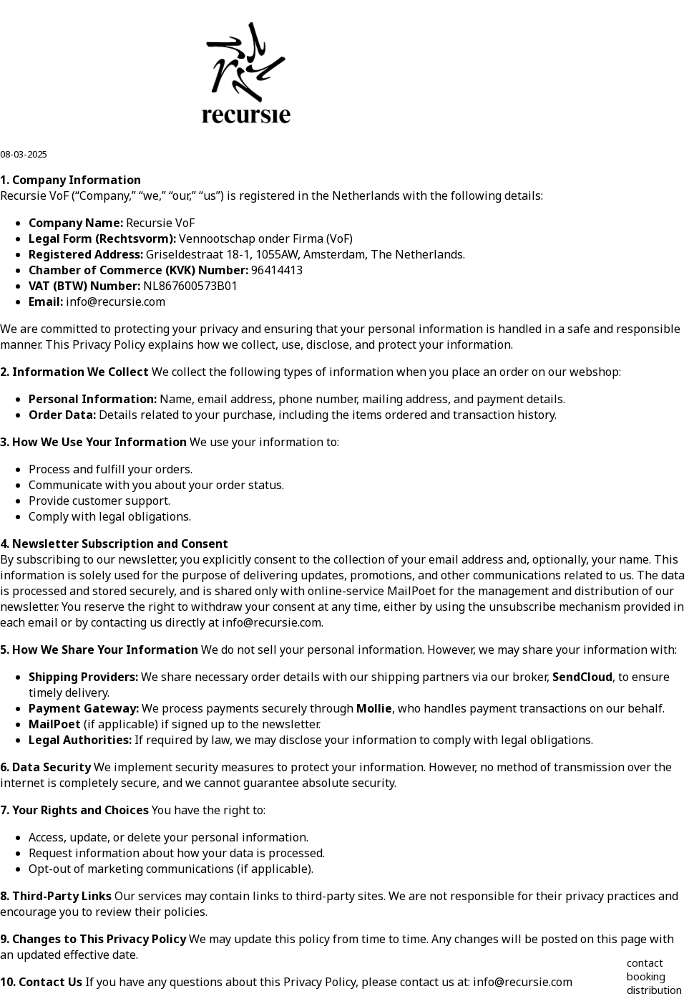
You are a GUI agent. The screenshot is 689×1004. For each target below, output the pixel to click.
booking (646, 976)
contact (645, 963)
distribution (654, 990)
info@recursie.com (115, 301)
